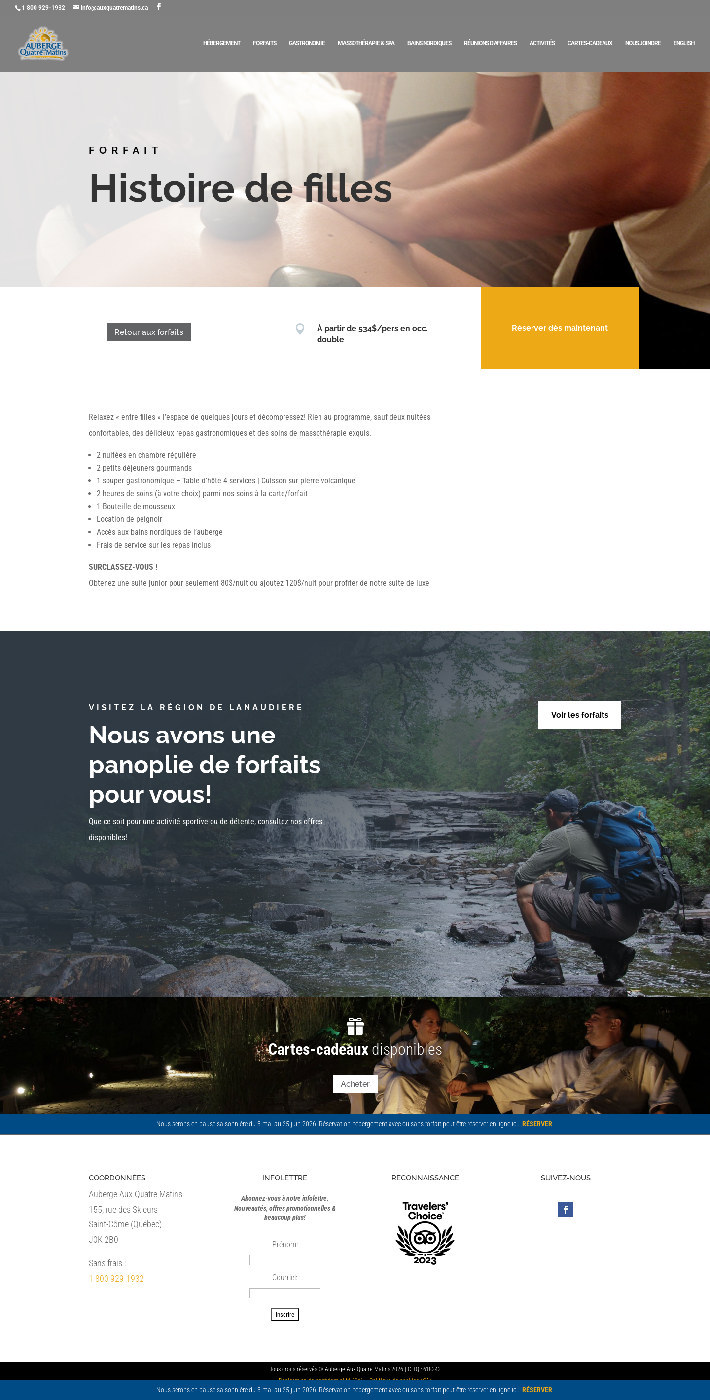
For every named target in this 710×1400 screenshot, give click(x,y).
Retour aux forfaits (134, 332)
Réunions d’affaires (490, 43)
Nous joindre (643, 43)
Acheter (355, 1084)
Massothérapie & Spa (366, 43)
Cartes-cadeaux (590, 43)
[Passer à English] (684, 56)
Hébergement (221, 43)
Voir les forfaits (579, 715)
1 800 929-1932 (116, 1278)
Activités (542, 43)
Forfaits (264, 43)
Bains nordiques (429, 43)
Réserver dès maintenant (545, 327)
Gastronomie (307, 43)
